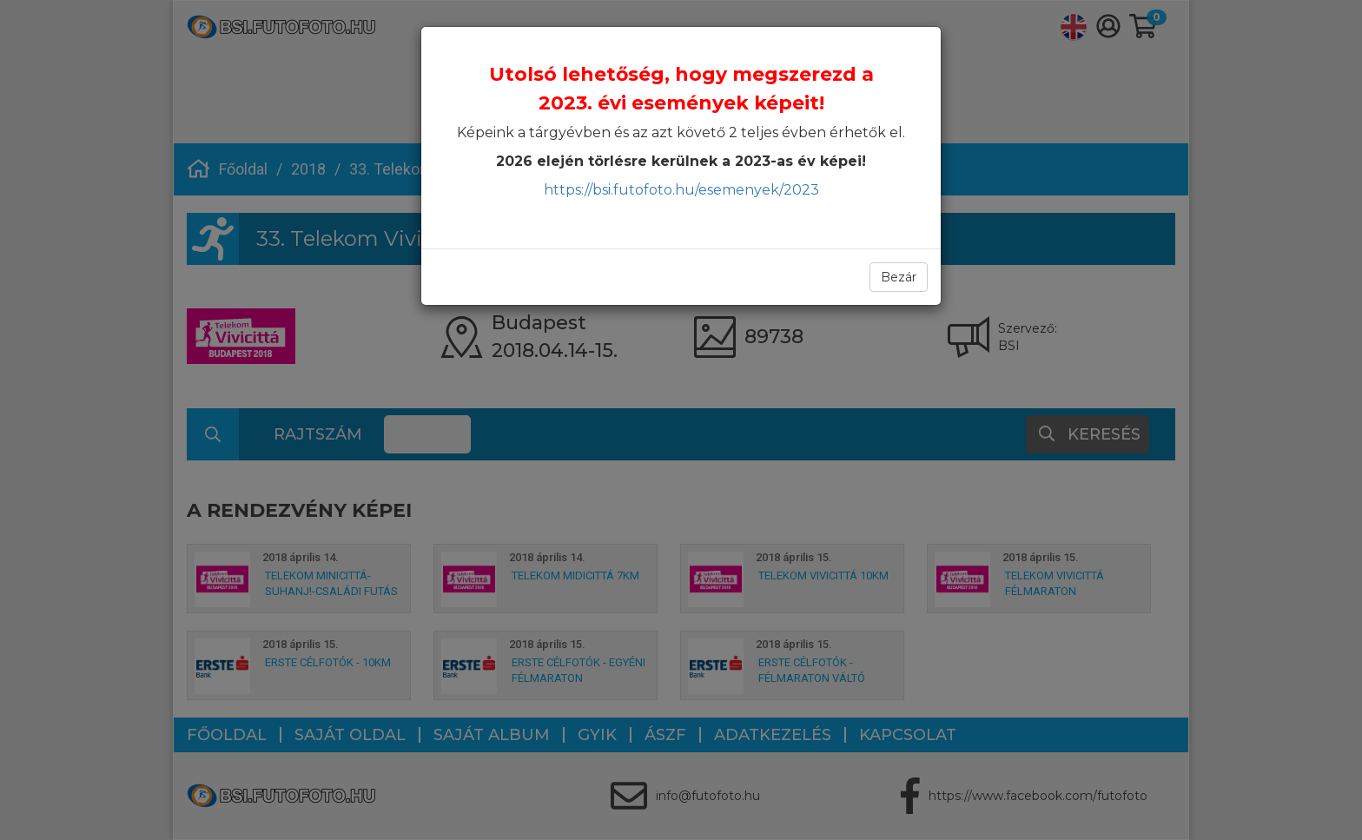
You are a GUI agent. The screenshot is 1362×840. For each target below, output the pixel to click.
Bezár (898, 277)
